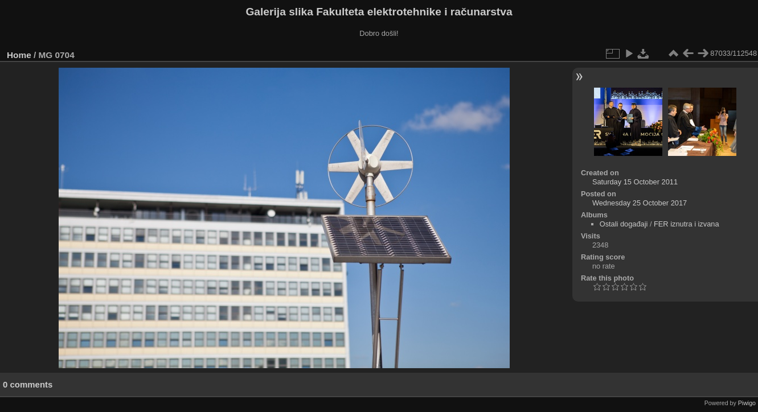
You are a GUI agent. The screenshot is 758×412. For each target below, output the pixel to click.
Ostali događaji (624, 224)
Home (19, 55)
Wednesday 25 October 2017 (639, 203)
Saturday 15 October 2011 (635, 182)
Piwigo (747, 402)
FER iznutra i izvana (686, 224)
